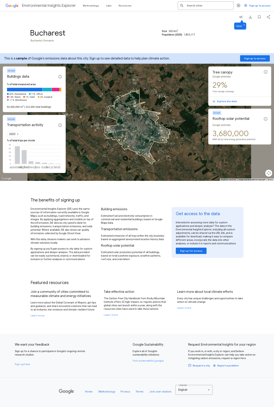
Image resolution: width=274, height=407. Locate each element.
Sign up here (22, 364)
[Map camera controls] (268, 173)
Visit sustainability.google (148, 360)
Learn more (38, 315)
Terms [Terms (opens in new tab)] (270, 179)
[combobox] (209, 5)
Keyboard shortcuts (228, 180)
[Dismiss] (244, 25)
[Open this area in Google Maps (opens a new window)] (6, 178)
